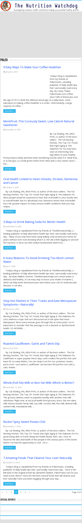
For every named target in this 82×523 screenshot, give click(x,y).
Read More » (9, 111)
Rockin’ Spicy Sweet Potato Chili (24, 422)
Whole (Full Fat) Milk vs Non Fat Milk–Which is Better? (38, 383)
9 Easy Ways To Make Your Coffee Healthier (32, 67)
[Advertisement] (41, 35)
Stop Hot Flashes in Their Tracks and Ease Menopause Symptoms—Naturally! (39, 302)
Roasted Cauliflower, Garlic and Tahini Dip (31, 343)
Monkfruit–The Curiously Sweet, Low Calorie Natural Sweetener (38, 123)
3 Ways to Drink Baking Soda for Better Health (34, 222)
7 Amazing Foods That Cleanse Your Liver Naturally (37, 458)
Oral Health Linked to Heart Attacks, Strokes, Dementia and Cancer (40, 181)
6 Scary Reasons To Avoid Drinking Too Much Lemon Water (38, 260)
